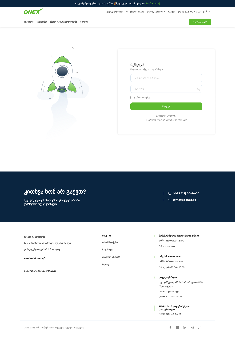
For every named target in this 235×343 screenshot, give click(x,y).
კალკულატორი (115, 11)
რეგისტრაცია (200, 21)
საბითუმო (41, 21)
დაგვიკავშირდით (156, 11)
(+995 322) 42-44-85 (170, 314)
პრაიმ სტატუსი (110, 242)
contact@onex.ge (184, 199)
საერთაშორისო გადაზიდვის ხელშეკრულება (47, 243)
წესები (171, 11)
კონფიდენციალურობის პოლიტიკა (42, 249)
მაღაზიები (107, 249)
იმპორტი (28, 21)
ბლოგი (84, 21)
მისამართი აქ (153, 3)
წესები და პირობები (34, 236)
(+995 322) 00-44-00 (189, 11)
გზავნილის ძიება (135, 11)
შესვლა (166, 106)
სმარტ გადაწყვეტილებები (63, 21)
